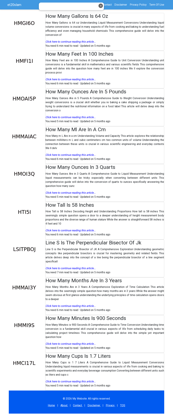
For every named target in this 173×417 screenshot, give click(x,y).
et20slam (14, 5)
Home (86, 4)
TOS (122, 405)
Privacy (110, 405)
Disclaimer (94, 405)
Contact (107, 4)
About (96, 4)
